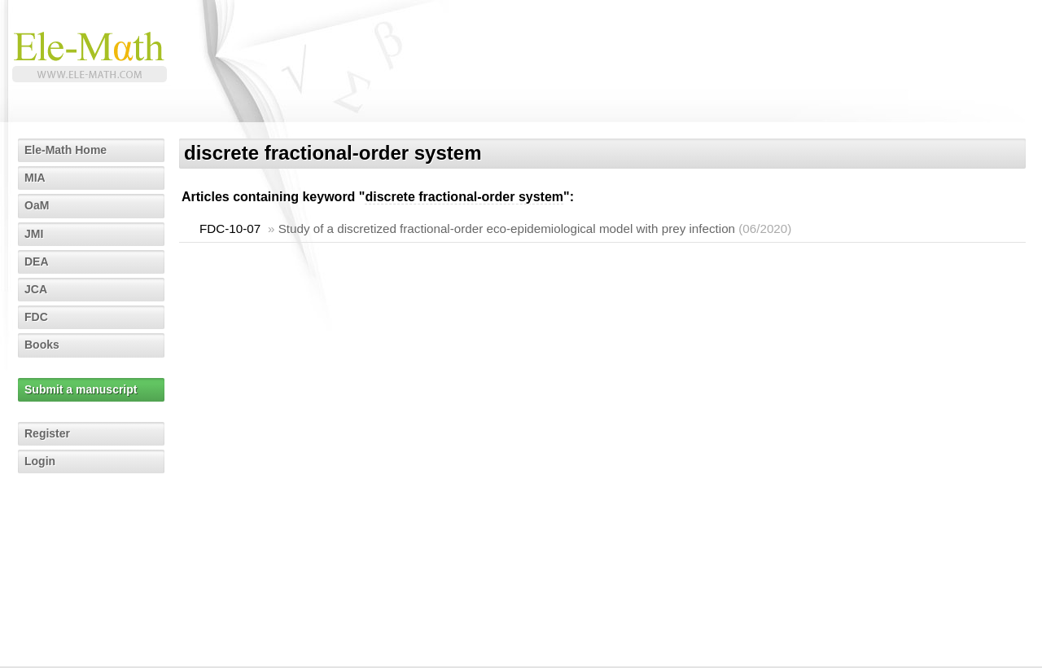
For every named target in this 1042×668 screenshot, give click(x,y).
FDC (36, 316)
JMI (33, 233)
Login (39, 461)
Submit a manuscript (80, 389)
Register (47, 433)
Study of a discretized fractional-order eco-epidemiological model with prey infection (506, 228)
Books (41, 344)
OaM (36, 205)
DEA (36, 261)
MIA (35, 177)
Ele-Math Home (65, 149)
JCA (35, 289)
